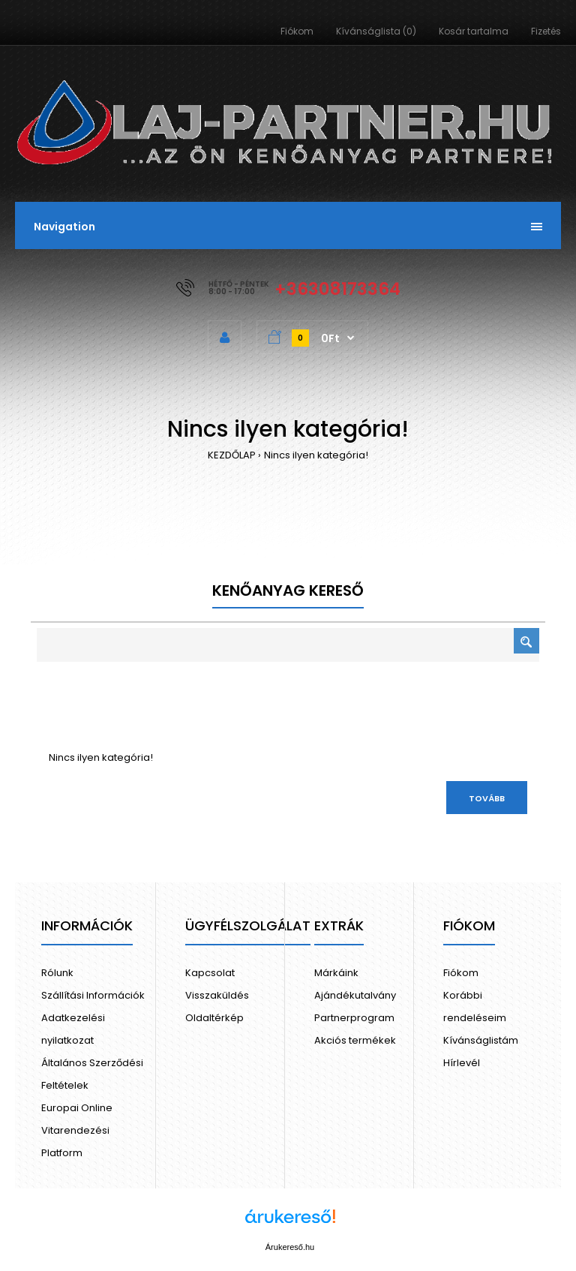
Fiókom (297, 31)
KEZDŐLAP (232, 455)
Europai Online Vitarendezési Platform (76, 1130)
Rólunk (57, 973)
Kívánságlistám (480, 1040)
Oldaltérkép (214, 1018)
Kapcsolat (210, 973)
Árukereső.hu (290, 1246)
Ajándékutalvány (355, 995)
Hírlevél (461, 1063)
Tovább (487, 798)
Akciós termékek (355, 1040)
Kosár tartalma (473, 31)
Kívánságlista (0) (376, 31)
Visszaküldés (217, 995)
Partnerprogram (354, 1018)
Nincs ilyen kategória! (316, 455)
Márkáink (336, 973)
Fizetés (546, 31)
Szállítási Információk (93, 995)
